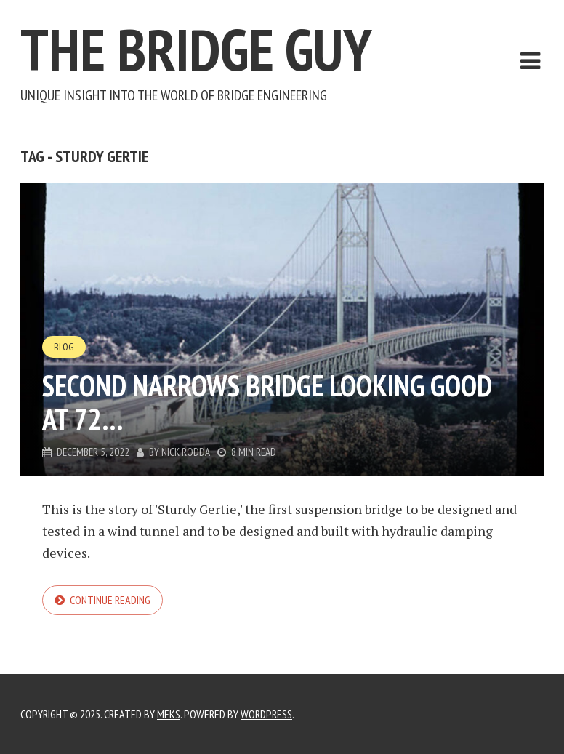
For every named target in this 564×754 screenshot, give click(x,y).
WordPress (266, 714)
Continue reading (110, 600)
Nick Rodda (185, 452)
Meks (168, 714)
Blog (64, 346)
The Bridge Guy (196, 49)
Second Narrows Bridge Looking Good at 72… (267, 402)
